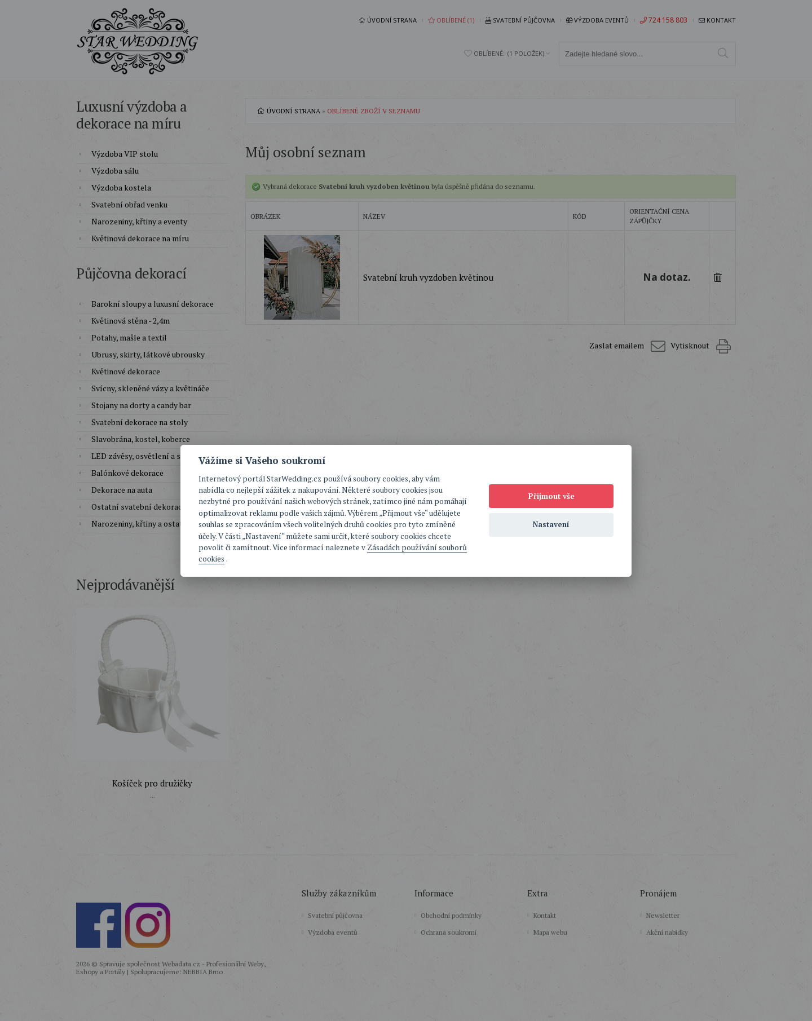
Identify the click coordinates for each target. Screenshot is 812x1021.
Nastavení (551, 524)
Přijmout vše (551, 496)
